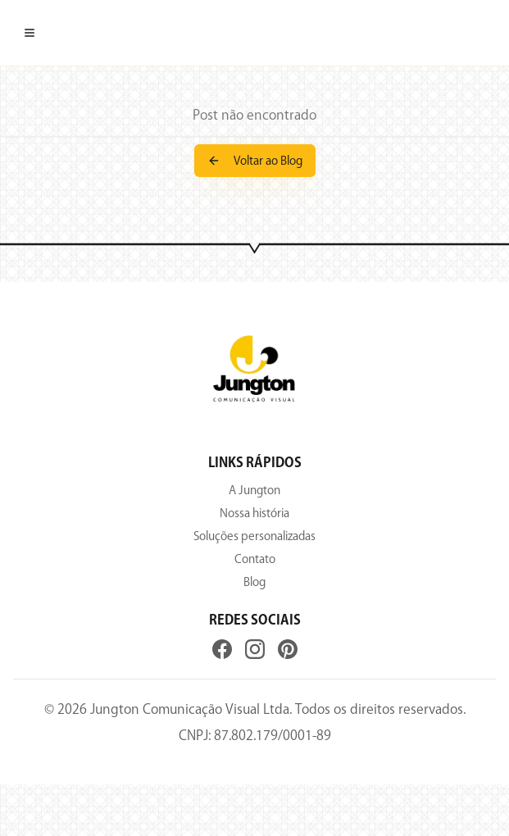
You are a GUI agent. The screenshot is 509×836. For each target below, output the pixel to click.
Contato (254, 559)
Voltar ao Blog (254, 160)
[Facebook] (222, 649)
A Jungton (254, 490)
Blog (254, 582)
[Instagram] (255, 649)
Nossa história (254, 513)
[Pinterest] (288, 649)
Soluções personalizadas (254, 536)
